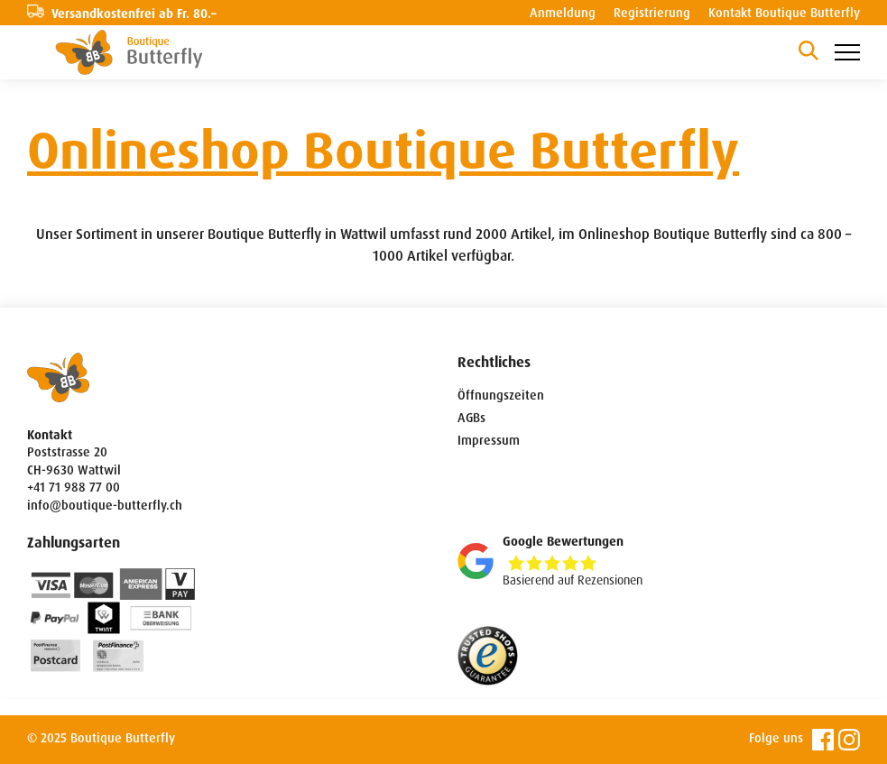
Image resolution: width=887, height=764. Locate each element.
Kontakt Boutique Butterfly (784, 13)
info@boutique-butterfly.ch (104, 505)
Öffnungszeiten (500, 395)
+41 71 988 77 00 (73, 487)
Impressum (488, 440)
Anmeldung (563, 13)
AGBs (471, 418)
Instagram (849, 739)
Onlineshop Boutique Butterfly (383, 151)
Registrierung (652, 13)
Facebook (823, 739)
